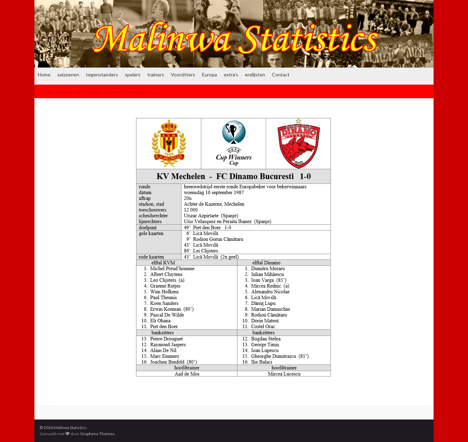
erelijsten (255, 74)
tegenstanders (102, 74)
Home (44, 74)
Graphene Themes (97, 433)
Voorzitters (183, 74)
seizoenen (68, 74)
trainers (155, 74)
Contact (281, 74)
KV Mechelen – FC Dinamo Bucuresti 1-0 (113, 91)
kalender (64, 91)
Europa (209, 74)
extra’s (231, 74)
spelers (133, 74)
